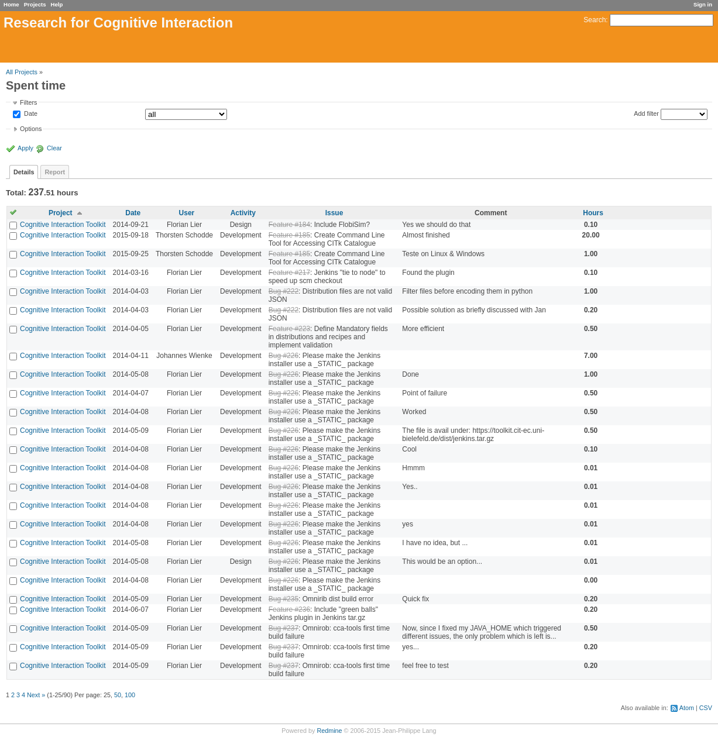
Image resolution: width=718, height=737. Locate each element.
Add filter (646, 113)
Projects (35, 4)
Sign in (702, 4)
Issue (334, 213)
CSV (705, 707)
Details (23, 171)
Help (57, 4)
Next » (36, 694)
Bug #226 (283, 356)
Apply (25, 147)
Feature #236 (289, 609)
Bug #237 (283, 628)
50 (117, 694)
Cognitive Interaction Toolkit (63, 225)
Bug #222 (283, 291)
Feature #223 (289, 329)
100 (130, 694)
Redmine (329, 730)
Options (31, 128)
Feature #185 (289, 235)
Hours (593, 213)
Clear (54, 147)
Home (11, 4)
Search (594, 20)
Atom (686, 707)
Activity (243, 213)
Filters (28, 102)
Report (54, 171)
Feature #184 (289, 225)
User (187, 213)
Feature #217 (289, 272)
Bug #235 (283, 599)
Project (61, 213)
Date (29, 114)
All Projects (21, 71)
